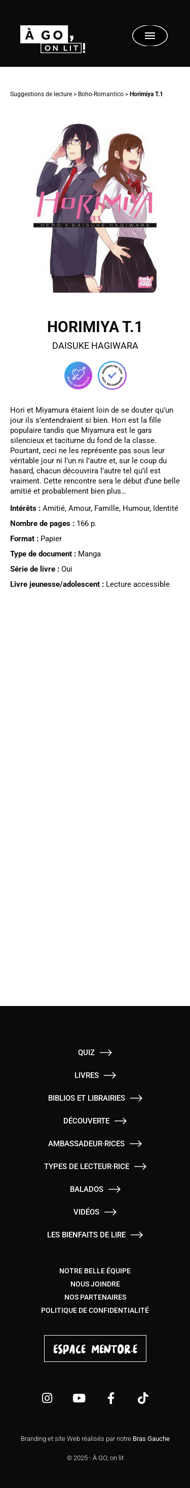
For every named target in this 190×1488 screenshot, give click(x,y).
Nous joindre (95, 1284)
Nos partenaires (95, 1297)
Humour (136, 508)
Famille (106, 508)
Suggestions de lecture (41, 94)
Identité (165, 508)
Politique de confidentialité (95, 1310)
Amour (79, 508)
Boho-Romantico (101, 94)
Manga (89, 553)
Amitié (54, 508)
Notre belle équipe (95, 1271)
